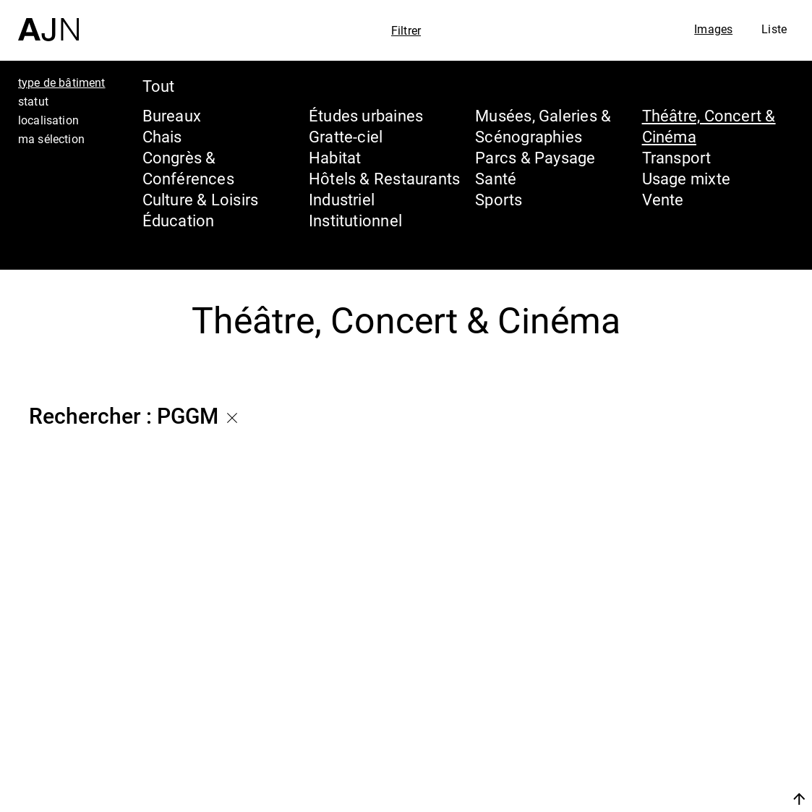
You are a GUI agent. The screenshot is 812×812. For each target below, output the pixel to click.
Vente (663, 199)
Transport (676, 157)
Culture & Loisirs (200, 199)
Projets (662, 735)
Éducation (178, 220)
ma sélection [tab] (51, 139)
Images (713, 29)
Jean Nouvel (688, 680)
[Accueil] (48, 20)
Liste (774, 29)
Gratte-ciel (346, 136)
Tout (158, 85)
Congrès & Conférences (188, 168)
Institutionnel (355, 220)
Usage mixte (686, 178)
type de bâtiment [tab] (62, 82)
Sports (498, 199)
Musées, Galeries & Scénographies (543, 126)
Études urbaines (366, 115)
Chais (162, 136)
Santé (495, 178)
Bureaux (172, 115)
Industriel (342, 199)
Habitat (335, 157)
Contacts (672, 763)
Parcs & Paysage (535, 157)
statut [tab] (33, 101)
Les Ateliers (685, 708)
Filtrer (406, 30)
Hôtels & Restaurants (384, 178)
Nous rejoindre (662, 798)
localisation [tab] (48, 120)
